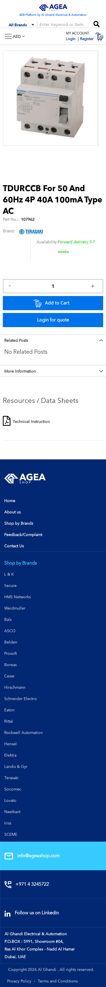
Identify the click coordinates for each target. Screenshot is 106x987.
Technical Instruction (31, 421)
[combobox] (62, 24)
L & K (9, 574)
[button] (19, 37)
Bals (8, 619)
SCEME (10, 834)
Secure (10, 585)
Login (71, 39)
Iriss (7, 823)
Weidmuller (14, 608)
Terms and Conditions (58, 981)
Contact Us (14, 546)
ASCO (10, 631)
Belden (10, 642)
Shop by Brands (18, 523)
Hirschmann (14, 687)
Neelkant (12, 811)
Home (9, 500)
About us (12, 512)
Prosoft (10, 653)
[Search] (96, 22)
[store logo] (53, 7)
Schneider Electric (20, 698)
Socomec (12, 789)
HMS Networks (17, 597)
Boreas (10, 664)
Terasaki (11, 778)
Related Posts (16, 340)
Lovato (10, 800)
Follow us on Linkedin (32, 912)
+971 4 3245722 (27, 884)
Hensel (10, 744)
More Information (20, 371)
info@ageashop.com (32, 855)
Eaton (9, 710)
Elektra (10, 755)
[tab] (53, 339)
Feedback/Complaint (23, 534)
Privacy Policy (19, 981)
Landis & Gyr (15, 766)
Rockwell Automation (23, 732)
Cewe (9, 676)
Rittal (8, 721)
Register (87, 39)
